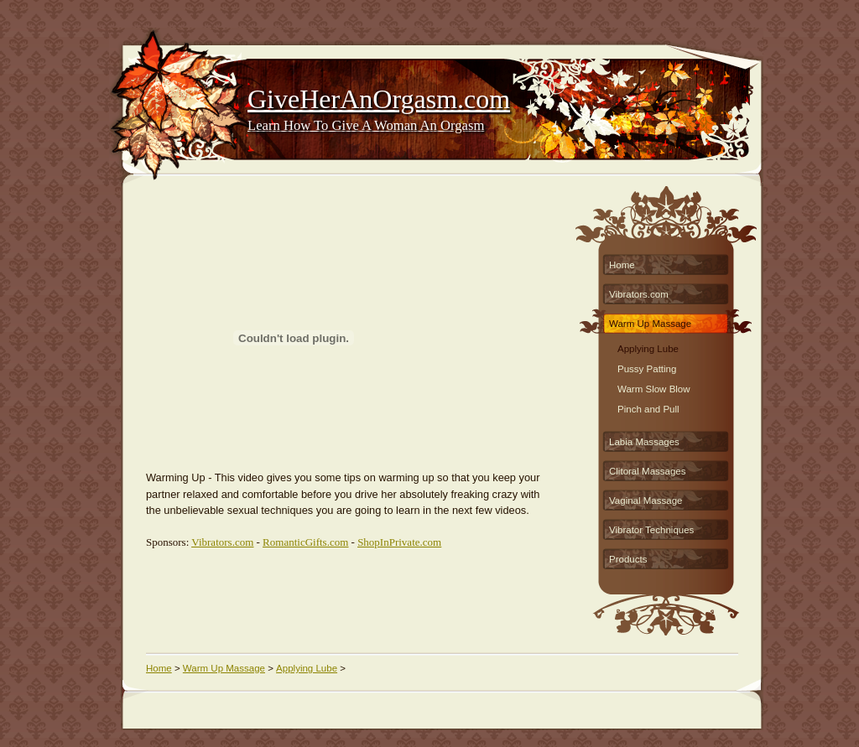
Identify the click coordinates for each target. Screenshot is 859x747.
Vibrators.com (222, 542)
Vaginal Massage (646, 500)
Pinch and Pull (648, 407)
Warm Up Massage (650, 324)
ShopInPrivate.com (399, 542)
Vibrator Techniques (651, 530)
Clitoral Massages (647, 471)
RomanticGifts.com (305, 542)
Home (622, 265)
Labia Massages (644, 442)
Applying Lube (648, 347)
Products (628, 559)
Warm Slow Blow (653, 387)
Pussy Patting (646, 367)
